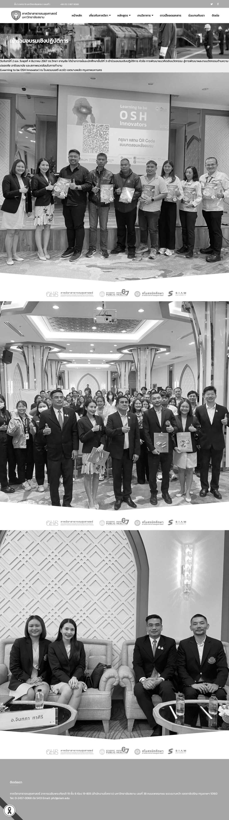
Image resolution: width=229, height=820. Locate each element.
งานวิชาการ (144, 15)
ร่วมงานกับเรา (196, 15)
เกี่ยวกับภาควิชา (98, 15)
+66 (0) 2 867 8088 (69, 4)
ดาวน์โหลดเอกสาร (170, 15)
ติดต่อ (215, 15)
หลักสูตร (122, 15)
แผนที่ (46, 4)
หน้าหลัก (77, 15)
